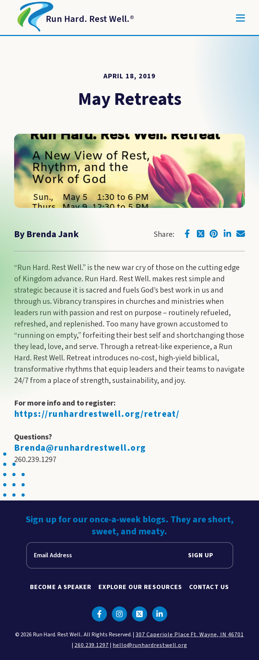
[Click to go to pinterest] (214, 233)
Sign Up (200, 555)
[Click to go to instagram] (119, 614)
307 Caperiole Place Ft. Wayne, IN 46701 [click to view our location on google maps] (189, 634)
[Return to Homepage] (74, 18)
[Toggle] (240, 18)
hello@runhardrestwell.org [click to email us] (150, 645)
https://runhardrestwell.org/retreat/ (96, 414)
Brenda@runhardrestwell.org (80, 448)
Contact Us (209, 587)
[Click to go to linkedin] (227, 233)
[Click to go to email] (240, 233)
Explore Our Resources (140, 587)
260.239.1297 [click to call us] (91, 645)
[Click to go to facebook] (187, 233)
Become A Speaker (60, 587)
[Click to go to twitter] (200, 233)
